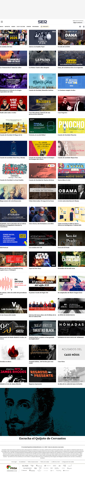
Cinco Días (45, 468)
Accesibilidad (22, 461)
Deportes (7, 26)
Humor (13, 26)
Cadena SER (42, 21)
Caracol (69, 466)
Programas (35, 26)
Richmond (24, 470)
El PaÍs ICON (45, 470)
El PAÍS (24, 466)
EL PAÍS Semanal (56, 468)
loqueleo (58, 470)
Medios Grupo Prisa (11, 471)
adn (64, 466)
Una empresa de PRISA (11, 467)
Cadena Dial (51, 468)
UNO (35, 468)
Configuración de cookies (68, 461)
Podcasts (45, 26)
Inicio (1, 26)
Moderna (31, 470)
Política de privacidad (33, 461)
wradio (39, 468)
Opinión (29, 26)
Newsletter (80, 26)
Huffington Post (27, 468)
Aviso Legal (14, 461)
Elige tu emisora (77, 22)
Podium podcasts (39, 470)
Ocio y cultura (21, 26)
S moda (52, 470)
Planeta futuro (63, 468)
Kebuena (69, 468)
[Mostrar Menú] (2, 22)
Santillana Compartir (47, 466)
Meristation (66, 470)
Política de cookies (44, 461)
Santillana (38, 466)
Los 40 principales (31, 466)
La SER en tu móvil (55, 461)
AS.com (59, 466)
